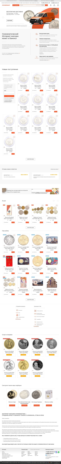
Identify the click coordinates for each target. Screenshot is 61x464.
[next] (57, 399)
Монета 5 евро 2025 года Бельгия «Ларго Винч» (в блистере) (52, 248)
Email (5, 90)
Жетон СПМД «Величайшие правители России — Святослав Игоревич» (37, 128)
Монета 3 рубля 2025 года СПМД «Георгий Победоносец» (9, 373)
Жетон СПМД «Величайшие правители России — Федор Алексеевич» (9, 128)
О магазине (23, 451)
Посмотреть (12, 405)
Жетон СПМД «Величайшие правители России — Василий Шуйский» (9, 149)
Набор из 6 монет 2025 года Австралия (9, 290)
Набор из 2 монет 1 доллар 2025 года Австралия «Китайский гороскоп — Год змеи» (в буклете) (9, 269)
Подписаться (49, 190)
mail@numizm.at (55, 2)
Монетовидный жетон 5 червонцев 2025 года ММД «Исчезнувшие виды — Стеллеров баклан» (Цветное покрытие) (38, 290)
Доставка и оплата (23, 453)
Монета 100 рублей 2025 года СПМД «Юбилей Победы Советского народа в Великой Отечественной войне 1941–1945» (23, 352)
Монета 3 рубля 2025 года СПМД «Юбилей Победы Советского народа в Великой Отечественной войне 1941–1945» (52, 352)
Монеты (3, 451)
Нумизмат (6, 5)
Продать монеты (30, 455)
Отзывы (29, 454)
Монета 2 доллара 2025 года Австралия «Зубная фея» (23, 290)
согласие (38, 192)
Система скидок (24, 454)
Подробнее (18, 319)
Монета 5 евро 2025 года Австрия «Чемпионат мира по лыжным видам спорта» (38, 269)
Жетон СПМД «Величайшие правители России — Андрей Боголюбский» (23, 86)
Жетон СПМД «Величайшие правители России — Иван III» (38, 86)
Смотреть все (30, 159)
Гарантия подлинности (29, 453)
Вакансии (36, 452)
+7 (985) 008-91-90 (45, 2)
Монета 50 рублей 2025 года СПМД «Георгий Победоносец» (23, 373)
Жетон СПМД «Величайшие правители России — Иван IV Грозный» (52, 128)
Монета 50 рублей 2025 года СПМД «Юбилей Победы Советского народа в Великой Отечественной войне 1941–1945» (9, 352)
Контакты (36, 451)
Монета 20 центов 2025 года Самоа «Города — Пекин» (51, 290)
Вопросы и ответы (36, 454)
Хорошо (56, 462)
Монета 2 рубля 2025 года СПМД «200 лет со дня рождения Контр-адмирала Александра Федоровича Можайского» (38, 373)
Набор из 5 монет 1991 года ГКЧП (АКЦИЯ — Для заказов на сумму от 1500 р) (23, 218)
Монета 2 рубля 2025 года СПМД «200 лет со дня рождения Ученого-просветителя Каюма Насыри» (38, 352)
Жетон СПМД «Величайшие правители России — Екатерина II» (52, 86)
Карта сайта (36, 455)
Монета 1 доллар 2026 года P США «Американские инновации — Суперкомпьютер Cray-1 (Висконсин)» (37, 248)
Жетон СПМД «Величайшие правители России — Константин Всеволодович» (23, 107)
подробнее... (36, 0)
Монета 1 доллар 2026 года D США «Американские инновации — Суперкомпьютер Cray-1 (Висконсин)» (23, 248)
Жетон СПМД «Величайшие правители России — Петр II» (23, 128)
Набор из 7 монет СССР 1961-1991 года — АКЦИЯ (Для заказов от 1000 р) (37, 218)
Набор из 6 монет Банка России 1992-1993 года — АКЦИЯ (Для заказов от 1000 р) (52, 218)
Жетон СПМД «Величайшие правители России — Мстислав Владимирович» (38, 107)
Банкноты (3, 452)
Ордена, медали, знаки (5, 453)
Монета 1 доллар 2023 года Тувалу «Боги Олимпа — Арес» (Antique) (9, 248)
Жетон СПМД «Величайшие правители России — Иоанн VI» (52, 107)
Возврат (29, 451)
